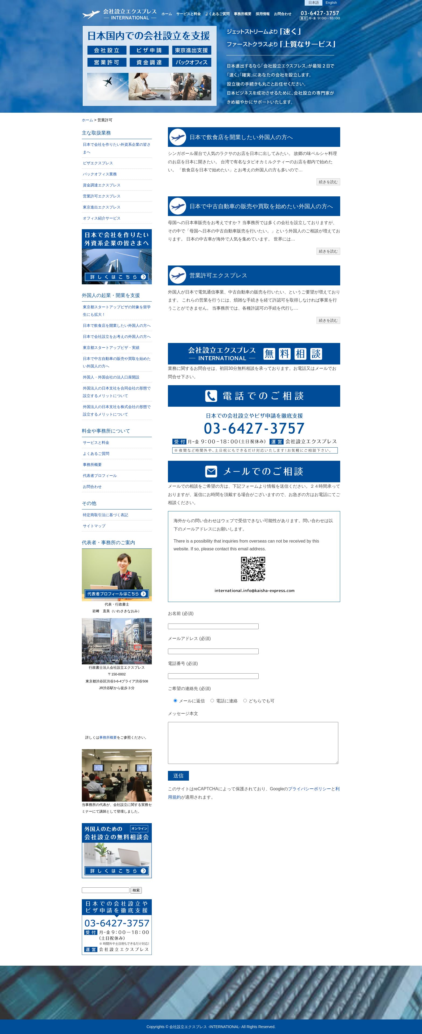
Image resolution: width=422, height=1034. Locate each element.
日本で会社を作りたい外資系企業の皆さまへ (117, 148)
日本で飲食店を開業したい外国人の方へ (241, 137)
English (331, 3)
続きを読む (328, 182)
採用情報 (263, 14)
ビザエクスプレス (98, 163)
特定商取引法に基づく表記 (105, 515)
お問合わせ (282, 14)
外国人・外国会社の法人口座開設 (111, 377)
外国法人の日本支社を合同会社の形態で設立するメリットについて (117, 392)
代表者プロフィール (100, 475)
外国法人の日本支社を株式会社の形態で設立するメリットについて (117, 410)
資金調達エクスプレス (102, 185)
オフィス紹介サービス (102, 218)
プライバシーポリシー (309, 797)
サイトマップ (94, 526)
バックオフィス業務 (100, 174)
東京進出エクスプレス (102, 207)
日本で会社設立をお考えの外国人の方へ (117, 336)
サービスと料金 (188, 14)
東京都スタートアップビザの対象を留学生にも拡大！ (117, 311)
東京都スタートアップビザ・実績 (111, 347)
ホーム (166, 14)
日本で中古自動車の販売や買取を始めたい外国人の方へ (261, 206)
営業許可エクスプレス (218, 275)
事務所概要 (242, 14)
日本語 (313, 3)
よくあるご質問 (217, 14)
